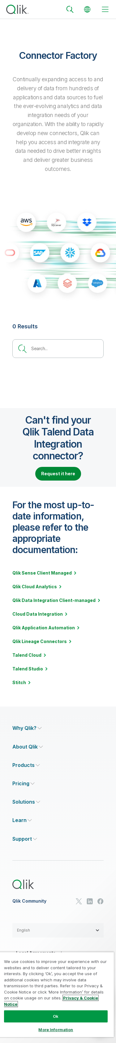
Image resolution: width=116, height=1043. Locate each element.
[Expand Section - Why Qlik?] (27, 728)
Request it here (58, 473)
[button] (58, 930)
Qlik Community (29, 901)
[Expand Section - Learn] (22, 820)
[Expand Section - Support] (24, 839)
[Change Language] (87, 9)
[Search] (70, 9)
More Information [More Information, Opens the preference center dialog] (55, 1029)
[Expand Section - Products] (26, 765)
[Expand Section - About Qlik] (27, 747)
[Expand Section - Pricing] (23, 784)
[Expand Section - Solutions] (26, 802)
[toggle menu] (105, 9)
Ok (55, 1016)
